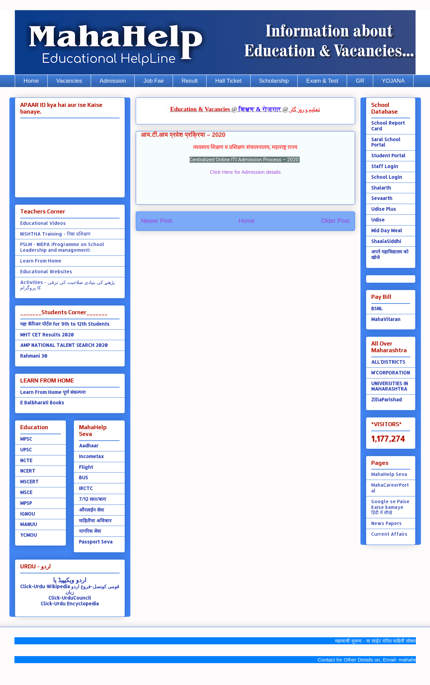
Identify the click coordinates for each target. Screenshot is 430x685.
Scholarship (274, 81)
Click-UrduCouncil (69, 598)
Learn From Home (40, 261)
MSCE (26, 492)
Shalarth (381, 188)
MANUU (28, 524)
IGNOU (27, 514)
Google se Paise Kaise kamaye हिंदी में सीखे (390, 507)
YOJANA (393, 81)
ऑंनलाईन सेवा (91, 510)
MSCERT (29, 481)
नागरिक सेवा (90, 531)
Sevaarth (381, 198)
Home (31, 81)
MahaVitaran (385, 319)
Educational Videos (43, 223)
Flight (86, 467)
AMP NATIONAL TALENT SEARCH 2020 (64, 345)
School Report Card (388, 125)
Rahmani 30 (33, 356)
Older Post (335, 220)
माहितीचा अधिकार (95, 520)
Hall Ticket (228, 81)
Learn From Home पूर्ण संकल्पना (53, 392)
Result (189, 81)
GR (360, 81)
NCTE (26, 460)
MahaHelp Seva (389, 474)
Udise (378, 220)
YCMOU (28, 535)
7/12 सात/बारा (92, 499)
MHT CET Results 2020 (47, 334)
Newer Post (156, 220)
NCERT (27, 471)
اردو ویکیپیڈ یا (69, 579)
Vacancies (69, 81)
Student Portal (388, 155)
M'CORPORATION (390, 372)
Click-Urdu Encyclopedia (70, 603)
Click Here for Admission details (245, 172)
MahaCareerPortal (390, 487)
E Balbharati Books (42, 402)
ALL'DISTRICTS (388, 362)
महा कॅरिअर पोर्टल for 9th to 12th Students (65, 324)
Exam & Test (322, 81)
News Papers (386, 523)
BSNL (377, 308)
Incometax (91, 456)
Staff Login (384, 166)
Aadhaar (88, 445)
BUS (83, 477)
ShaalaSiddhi (386, 241)
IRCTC (86, 488)
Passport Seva (96, 542)
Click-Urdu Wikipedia (45, 586)
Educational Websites (46, 271)
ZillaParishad (386, 399)
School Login (386, 177)
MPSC (26, 439)
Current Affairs (389, 534)
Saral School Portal (385, 142)
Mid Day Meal (386, 230)
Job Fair (153, 81)
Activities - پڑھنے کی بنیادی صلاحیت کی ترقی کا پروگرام (67, 285)
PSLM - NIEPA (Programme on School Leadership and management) (62, 247)
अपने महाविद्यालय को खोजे (389, 254)
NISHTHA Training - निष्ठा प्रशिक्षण (55, 234)
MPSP (26, 503)
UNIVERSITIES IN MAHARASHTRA (389, 386)
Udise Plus (383, 209)
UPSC (26, 449)
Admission (113, 81)
